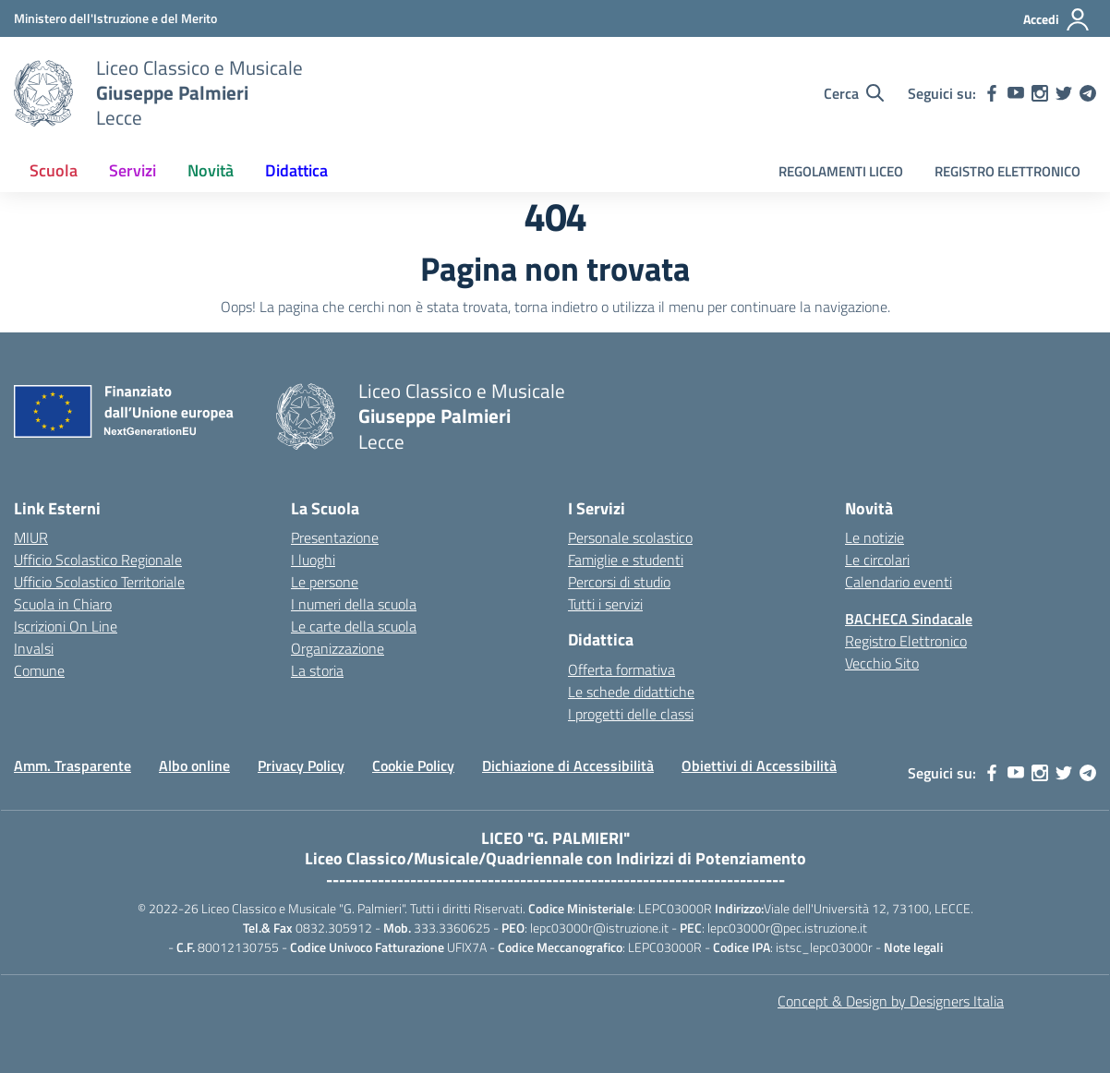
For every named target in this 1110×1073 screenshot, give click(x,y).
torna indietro (555, 306)
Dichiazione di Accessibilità (568, 765)
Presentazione (335, 537)
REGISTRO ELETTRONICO (1007, 171)
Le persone (324, 582)
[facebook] (991, 93)
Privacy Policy (301, 765)
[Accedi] (1057, 19)
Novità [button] (210, 170)
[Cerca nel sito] (853, 93)
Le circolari (877, 560)
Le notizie (874, 537)
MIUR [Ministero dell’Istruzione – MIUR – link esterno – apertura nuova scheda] (31, 537)
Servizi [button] (132, 170)
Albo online (194, 765)
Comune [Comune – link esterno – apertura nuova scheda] (39, 670)
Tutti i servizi (605, 604)
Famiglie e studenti (625, 560)
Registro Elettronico (906, 641)
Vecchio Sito (882, 663)
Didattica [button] (296, 170)
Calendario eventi (898, 582)
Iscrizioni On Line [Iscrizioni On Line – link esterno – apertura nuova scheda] (65, 626)
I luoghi (313, 560)
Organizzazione (337, 648)
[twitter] (1064, 93)
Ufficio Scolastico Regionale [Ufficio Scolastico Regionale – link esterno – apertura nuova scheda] (98, 560)
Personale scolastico (630, 537)
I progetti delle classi (631, 714)
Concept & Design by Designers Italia (891, 1001)
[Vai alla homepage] (43, 93)
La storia (317, 670)
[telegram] (1088, 93)
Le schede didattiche (631, 692)
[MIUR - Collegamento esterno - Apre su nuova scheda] (115, 18)
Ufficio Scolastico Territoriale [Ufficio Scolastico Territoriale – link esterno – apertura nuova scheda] (99, 582)
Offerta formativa (621, 669)
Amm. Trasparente (72, 765)
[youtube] (1015, 93)
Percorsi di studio (619, 582)
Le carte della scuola (353, 626)
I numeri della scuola (353, 604)
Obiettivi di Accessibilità (759, 765)
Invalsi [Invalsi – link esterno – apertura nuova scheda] (34, 648)
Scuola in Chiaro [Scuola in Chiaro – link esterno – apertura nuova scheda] (63, 604)
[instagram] (1040, 93)
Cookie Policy (413, 765)
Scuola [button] (54, 170)
